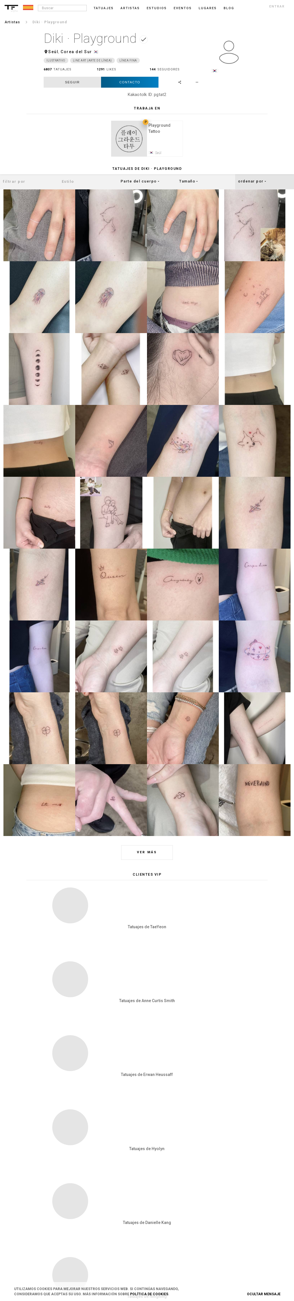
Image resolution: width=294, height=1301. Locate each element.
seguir (72, 82)
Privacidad (116, 1203)
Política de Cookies (149, 1294)
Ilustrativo (56, 60)
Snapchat (234, 1231)
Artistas (130, 8)
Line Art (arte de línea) (92, 60)
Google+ (233, 1250)
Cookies (114, 1212)
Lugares (208, 8)
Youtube (233, 1260)
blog (229, 8)
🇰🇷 (96, 51)
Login (53, 1193)
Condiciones (118, 1193)
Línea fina (128, 60)
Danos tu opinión (181, 1203)
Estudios (157, 8)
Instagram (235, 1193)
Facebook (234, 1203)
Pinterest (234, 1222)
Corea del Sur (76, 51)
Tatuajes (104, 8)
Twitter (232, 1241)
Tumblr (232, 1212)
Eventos (183, 8)
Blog (171, 1193)
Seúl (53, 51)
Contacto (129, 82)
